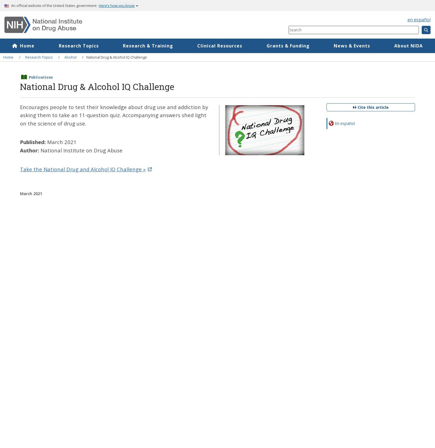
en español (419, 20)
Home (27, 46)
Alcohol (70, 57)
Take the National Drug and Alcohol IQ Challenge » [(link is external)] (86, 169)
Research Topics (79, 46)
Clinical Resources (219, 46)
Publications (41, 77)
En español (345, 123)
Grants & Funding (288, 46)
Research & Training (148, 46)
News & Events (352, 46)
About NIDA (408, 46)
